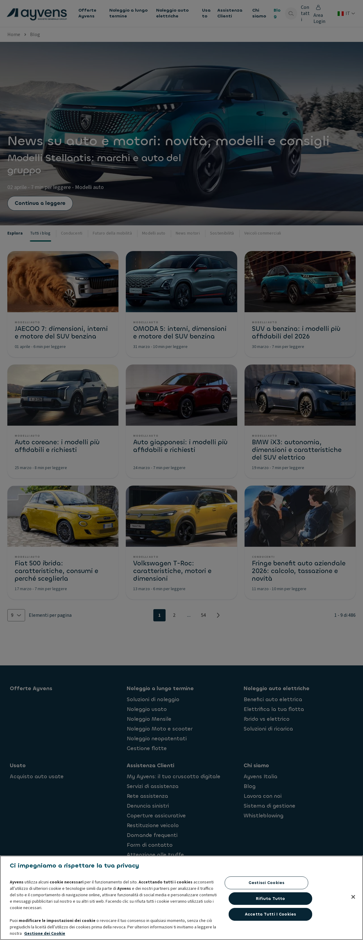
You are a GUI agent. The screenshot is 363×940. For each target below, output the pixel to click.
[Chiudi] (353, 927)
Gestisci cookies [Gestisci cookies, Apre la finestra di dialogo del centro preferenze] (266, 913)
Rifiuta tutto (270, 928)
